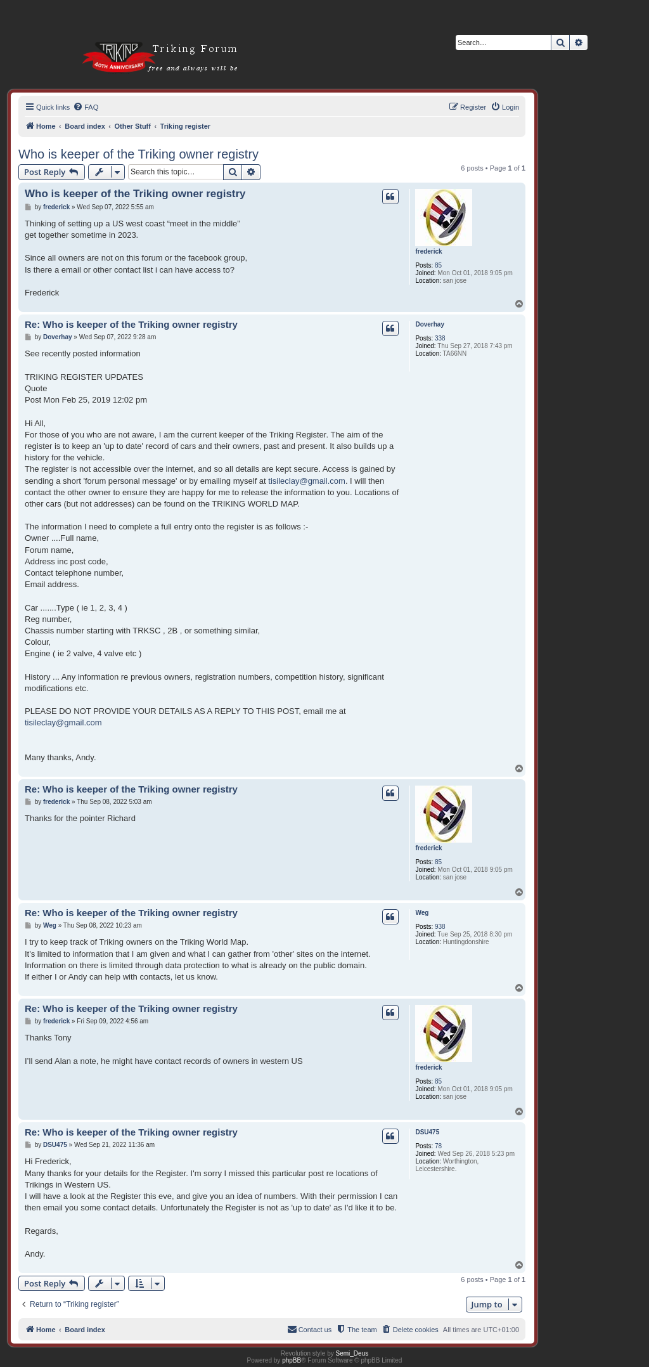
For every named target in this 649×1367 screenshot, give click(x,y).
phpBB (291, 1360)
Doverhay (429, 324)
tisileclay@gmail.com (306, 481)
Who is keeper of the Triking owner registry (138, 154)
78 (438, 1146)
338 (440, 338)
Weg (421, 912)
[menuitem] (85, 107)
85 (438, 265)
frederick (428, 251)
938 (440, 926)
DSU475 (427, 1132)
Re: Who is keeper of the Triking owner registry (131, 324)
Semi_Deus (352, 1353)
